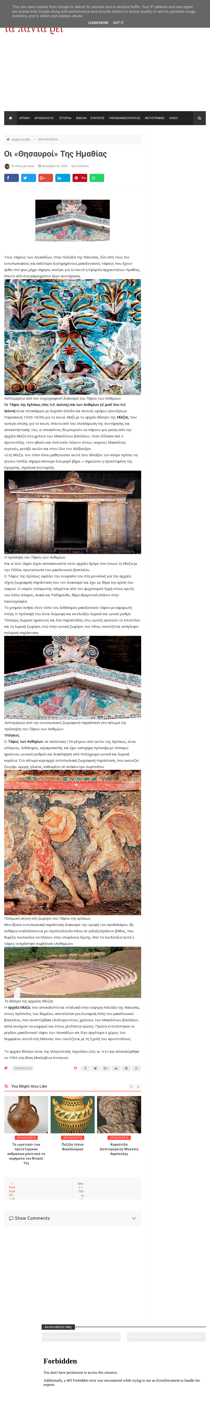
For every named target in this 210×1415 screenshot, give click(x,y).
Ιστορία (64, 1385)
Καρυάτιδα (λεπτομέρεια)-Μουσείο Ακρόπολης (119, 1149)
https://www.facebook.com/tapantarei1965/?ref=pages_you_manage (192, 146)
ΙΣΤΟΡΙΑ (64, 118)
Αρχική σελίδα (21, 139)
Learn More (98, 23)
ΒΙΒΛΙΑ (81, 118)
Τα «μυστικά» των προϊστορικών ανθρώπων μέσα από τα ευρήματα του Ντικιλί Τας (26, 1154)
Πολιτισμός (105, 1385)
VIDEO (173, 118)
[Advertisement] (105, 76)
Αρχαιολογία (23, 1385)
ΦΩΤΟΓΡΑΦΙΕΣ (154, 118)
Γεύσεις (145, 1385)
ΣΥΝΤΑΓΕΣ (97, 118)
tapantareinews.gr (193, 1408)
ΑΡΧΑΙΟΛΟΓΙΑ (43, 118)
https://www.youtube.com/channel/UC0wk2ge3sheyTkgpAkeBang (162, 146)
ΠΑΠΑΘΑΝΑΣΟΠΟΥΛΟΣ (124, 118)
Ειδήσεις (186, 1385)
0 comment (80, 166)
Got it (118, 23)
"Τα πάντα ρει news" (51, 1408)
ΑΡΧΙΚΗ (24, 118)
